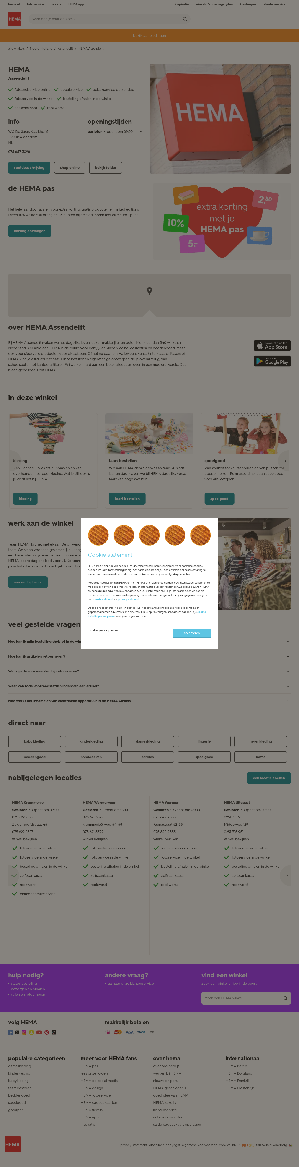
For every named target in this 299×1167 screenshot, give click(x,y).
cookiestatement (103, 599)
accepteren (192, 633)
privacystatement (128, 599)
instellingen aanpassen (103, 630)
